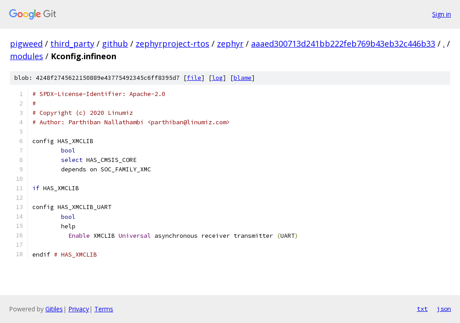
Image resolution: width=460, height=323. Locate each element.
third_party (72, 43)
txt (422, 309)
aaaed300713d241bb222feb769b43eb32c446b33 (343, 43)
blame (243, 78)
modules (26, 56)
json (444, 309)
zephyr (230, 43)
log (217, 78)
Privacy (78, 309)
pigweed (26, 43)
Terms (103, 309)
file (194, 78)
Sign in (441, 14)
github (115, 43)
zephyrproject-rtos (172, 43)
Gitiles (54, 309)
